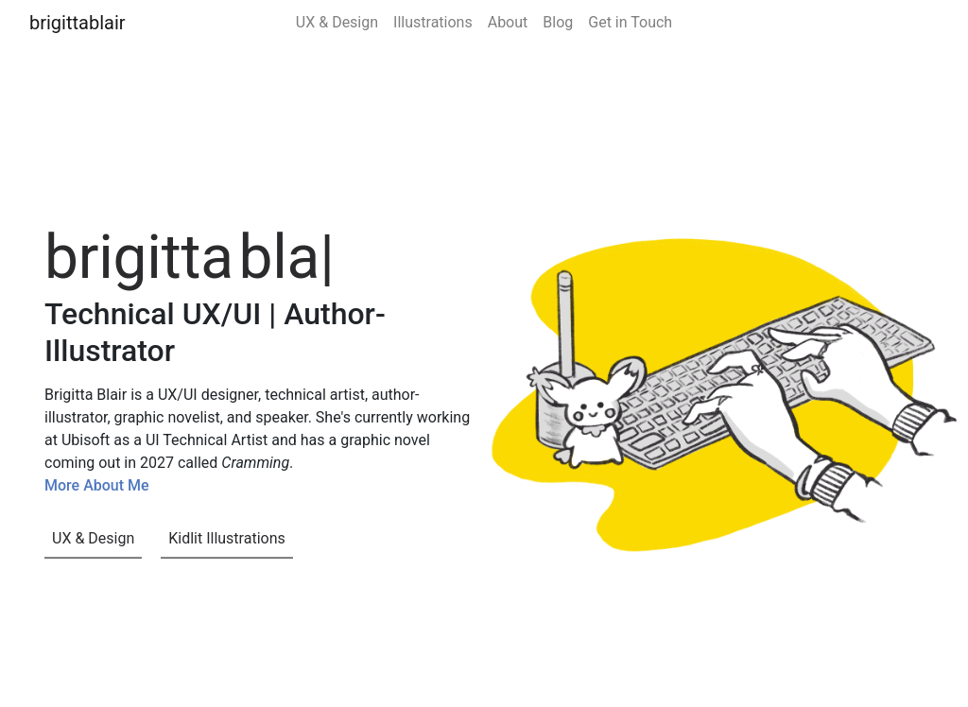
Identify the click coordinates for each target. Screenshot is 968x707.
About (508, 22)
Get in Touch (630, 22)
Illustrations (433, 22)
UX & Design (337, 22)
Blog (558, 22)
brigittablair (77, 22)
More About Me (96, 485)
